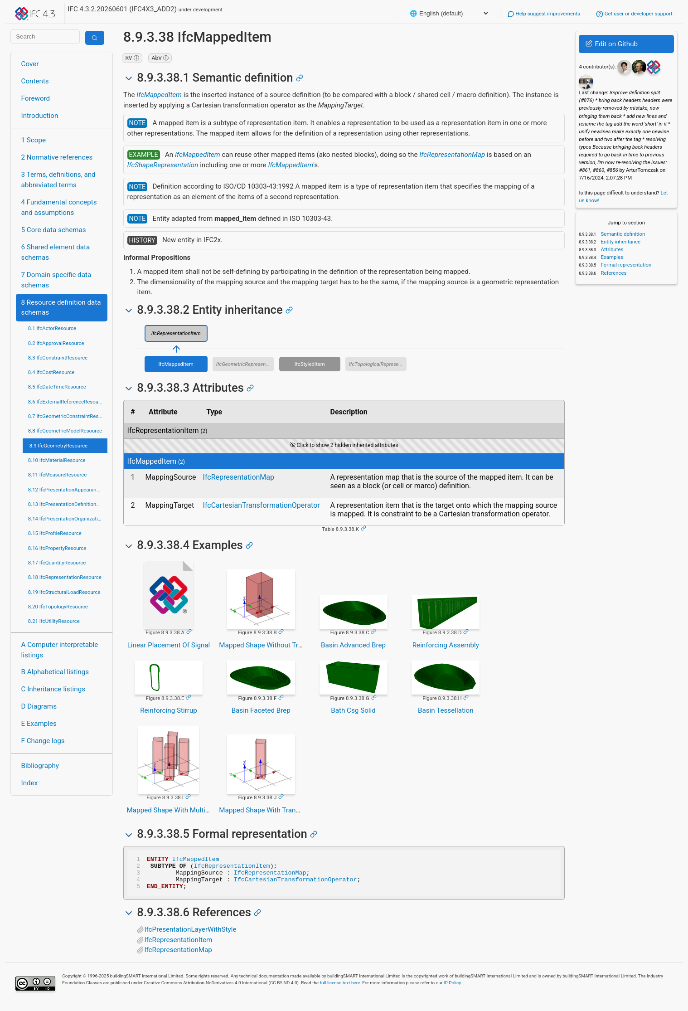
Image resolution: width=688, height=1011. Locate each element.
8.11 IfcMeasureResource (57, 474)
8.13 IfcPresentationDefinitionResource (67, 504)
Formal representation (626, 265)
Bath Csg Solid (353, 710)
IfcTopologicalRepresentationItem (378, 364)
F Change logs (43, 741)
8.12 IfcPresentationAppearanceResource (67, 489)
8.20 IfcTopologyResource (58, 606)
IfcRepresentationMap (452, 155)
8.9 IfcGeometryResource (58, 445)
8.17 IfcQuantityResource (57, 562)
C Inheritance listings (53, 689)
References (613, 273)
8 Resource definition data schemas (61, 307)
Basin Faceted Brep (261, 710)
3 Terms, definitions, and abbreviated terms (58, 179)
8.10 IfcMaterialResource (57, 460)
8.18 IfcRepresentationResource (65, 577)
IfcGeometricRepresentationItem (245, 364)
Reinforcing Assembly (445, 645)
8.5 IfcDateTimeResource (57, 387)
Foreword (35, 98)
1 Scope (33, 140)
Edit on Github (612, 44)
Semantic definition (622, 234)
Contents (35, 81)
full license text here (340, 989)
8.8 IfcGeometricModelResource (65, 431)
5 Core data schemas (53, 230)
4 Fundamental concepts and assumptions (59, 207)
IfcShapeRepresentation (163, 165)
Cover (30, 64)
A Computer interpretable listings (59, 650)
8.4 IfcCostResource (51, 372)
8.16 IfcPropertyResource (57, 548)
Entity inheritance (620, 241)
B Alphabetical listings (55, 672)
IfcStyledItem (310, 364)
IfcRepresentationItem (176, 333)
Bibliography (40, 766)
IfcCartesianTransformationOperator (261, 505)
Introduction (39, 116)
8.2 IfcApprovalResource (56, 343)
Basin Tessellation (446, 710)
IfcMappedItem (159, 95)
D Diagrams (39, 706)
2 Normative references (57, 157)
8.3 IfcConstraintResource (57, 358)
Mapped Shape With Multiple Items (180, 810)
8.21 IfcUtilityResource (54, 621)
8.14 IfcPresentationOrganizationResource (67, 518)
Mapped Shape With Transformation (274, 810)
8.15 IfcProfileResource (55, 533)
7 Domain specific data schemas (56, 280)
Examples (611, 257)
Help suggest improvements (543, 13)
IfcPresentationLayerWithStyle (190, 936)
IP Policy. (453, 989)
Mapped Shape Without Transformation (279, 645)
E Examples (39, 723)
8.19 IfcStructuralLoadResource (64, 592)
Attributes (612, 249)
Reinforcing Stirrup (168, 710)
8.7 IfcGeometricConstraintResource (67, 416)
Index (29, 783)
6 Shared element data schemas (55, 252)
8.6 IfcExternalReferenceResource (67, 402)
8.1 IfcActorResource (52, 328)
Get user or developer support (634, 13)
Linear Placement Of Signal (168, 645)
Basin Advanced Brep (353, 645)
